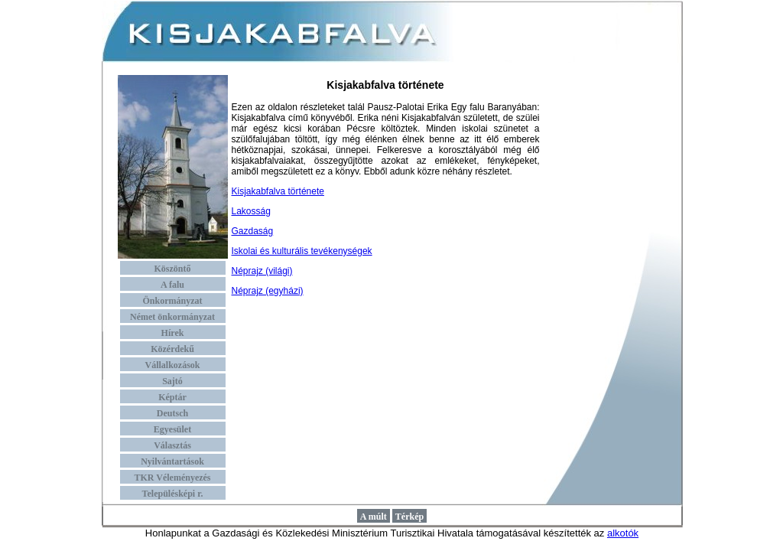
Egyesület (172, 429)
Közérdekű (172, 349)
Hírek (172, 333)
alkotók (622, 533)
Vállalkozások (172, 365)
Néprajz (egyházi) (268, 290)
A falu (172, 284)
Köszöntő (172, 268)
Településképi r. (172, 493)
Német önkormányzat (172, 316)
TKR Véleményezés (172, 477)
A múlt (373, 516)
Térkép (409, 516)
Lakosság (251, 211)
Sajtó (172, 381)
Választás (172, 445)
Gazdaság (253, 231)
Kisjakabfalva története (278, 191)
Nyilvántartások (172, 461)
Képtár (172, 397)
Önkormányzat (173, 300)
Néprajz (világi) (262, 271)
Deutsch (172, 413)
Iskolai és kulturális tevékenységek (302, 251)
